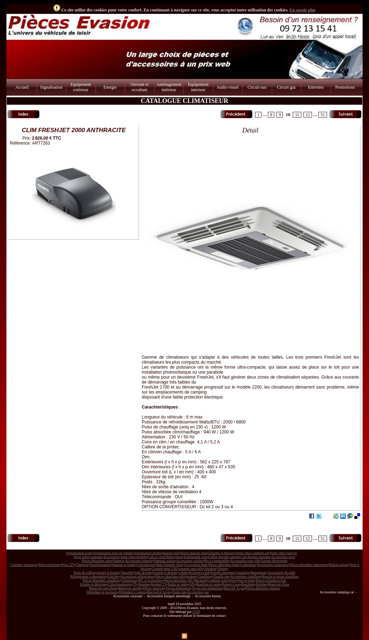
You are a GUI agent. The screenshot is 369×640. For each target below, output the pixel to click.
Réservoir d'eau (278, 584)
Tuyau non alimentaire (207, 588)
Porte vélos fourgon (283, 553)
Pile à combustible (216, 561)
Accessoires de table (281, 572)
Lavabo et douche (165, 572)
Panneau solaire (164, 561)
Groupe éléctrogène (274, 561)
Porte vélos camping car (252, 553)
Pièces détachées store (97, 561)
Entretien (315, 87)
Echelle (142, 557)
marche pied (170, 553)
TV (135, 584)
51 (323, 114)
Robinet (261, 584)
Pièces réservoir (154, 588)
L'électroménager (120, 584)
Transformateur (99, 565)
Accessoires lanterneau (273, 565)
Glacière (113, 576)
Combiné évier (218, 580)
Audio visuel (228, 87)
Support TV (159, 584)
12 (308, 114)
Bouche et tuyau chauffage (280, 576)
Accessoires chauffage (245, 576)
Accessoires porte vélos (119, 557)
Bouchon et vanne (208, 584)
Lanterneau (248, 565)
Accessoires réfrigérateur (137, 576)
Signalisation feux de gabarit (112, 553)
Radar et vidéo (178, 584)
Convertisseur (145, 565)
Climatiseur (129, 580)
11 (297, 114)
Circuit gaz (286, 87)
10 (288, 114)
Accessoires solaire (189, 561)
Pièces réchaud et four (271, 580)
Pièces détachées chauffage (101, 580)
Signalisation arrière (147, 553)
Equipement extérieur (81, 87)
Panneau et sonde (123, 565)
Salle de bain (143, 572)
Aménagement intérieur (168, 87)
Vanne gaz (179, 592)
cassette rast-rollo (191, 569)
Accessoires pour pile (245, 561)
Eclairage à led (199, 572)
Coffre (212, 557)
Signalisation (51, 87)
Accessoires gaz (198, 592)
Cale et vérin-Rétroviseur (165, 557)
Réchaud (200, 580)
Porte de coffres (84, 572)
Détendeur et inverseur (102, 592)
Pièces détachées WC (178, 580)
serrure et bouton (108, 572)
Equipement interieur (198, 87)
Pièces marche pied (193, 553)
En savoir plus (303, 9)
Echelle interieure (223, 572)
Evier (233, 580)
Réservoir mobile (130, 588)
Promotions (345, 87)
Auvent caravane (258, 557)
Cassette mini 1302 (165, 569)
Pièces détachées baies (224, 565)
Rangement (258, 572)
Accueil (21, 87)
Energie (110, 87)
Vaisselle (127, 572)
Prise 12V (67, 565)
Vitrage (222, 569)
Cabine (183, 572)
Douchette (248, 584)
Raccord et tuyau (159, 592)
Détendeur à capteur (132, 592)
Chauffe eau (221, 576)
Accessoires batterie (138, 561)
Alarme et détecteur (93, 584)
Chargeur (82, 565)
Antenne (144, 584)
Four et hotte (246, 580)
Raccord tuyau (234, 588)
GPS (192, 584)
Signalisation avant (79, 553)
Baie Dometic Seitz (169, 565)
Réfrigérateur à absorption (88, 576)
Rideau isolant (338, 565)
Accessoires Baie (196, 565)
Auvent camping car (232, 557)
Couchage (242, 572)
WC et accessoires (150, 580)
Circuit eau (257, 87)
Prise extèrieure (49, 565)
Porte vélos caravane (88, 557)
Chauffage (204, 576)
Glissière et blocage (221, 553)
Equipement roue (195, 557)
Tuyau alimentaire (178, 588)
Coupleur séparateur (23, 565)
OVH (196, 612)
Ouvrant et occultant (139, 87)
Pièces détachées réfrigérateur (176, 576)
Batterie (118, 561)
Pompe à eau (231, 584)
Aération (210, 569)
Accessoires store (283, 557)
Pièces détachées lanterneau (309, 565)
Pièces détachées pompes (263, 588)
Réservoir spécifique (103, 588)
